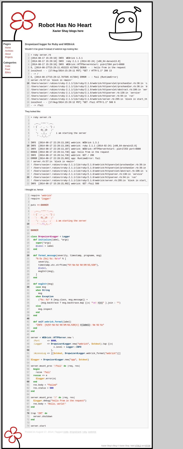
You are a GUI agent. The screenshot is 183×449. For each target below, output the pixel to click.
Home (8, 47)
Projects (9, 57)
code (65, 432)
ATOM (147, 446)
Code (7, 66)
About (8, 54)
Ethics (8, 72)
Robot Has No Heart (65, 25)
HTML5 (138, 446)
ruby (84, 432)
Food (7, 69)
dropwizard (75, 432)
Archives (9, 51)
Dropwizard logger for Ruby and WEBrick (49, 44)
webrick (92, 432)
